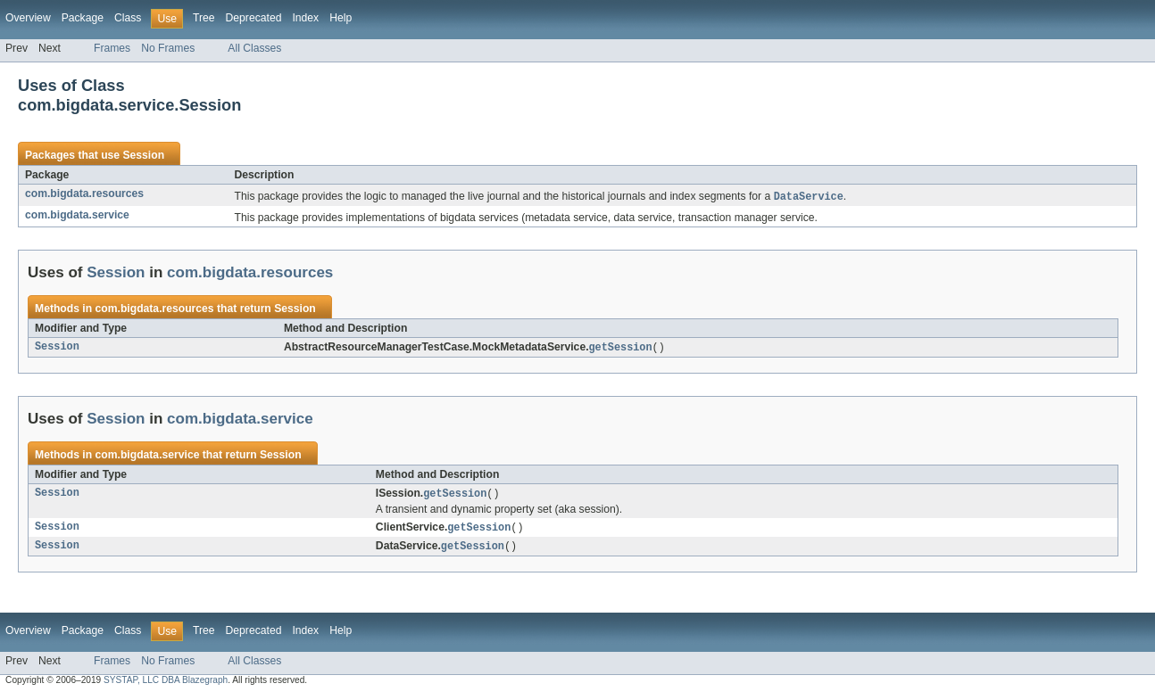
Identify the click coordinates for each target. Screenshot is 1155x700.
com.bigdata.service (77, 216)
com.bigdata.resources (84, 193)
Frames (112, 48)
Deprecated (254, 18)
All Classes (254, 48)
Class (127, 18)
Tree (204, 18)
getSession (620, 349)
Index (305, 18)
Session (143, 155)
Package (83, 18)
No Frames (168, 48)
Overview (28, 18)
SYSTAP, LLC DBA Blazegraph (166, 684)
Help (340, 18)
